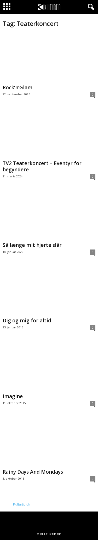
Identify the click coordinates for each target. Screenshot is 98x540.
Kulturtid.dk (21, 504)
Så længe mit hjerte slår (32, 245)
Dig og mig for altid (27, 320)
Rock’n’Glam (17, 87)
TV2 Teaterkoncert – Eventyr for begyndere (42, 166)
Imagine (13, 396)
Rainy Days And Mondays (33, 471)
